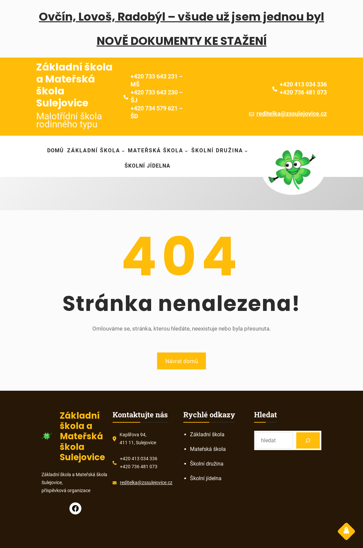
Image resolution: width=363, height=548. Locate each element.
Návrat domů (181, 361)
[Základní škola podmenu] (96, 151)
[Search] (308, 440)
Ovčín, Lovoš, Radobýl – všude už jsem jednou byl (181, 17)
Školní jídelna (206, 478)
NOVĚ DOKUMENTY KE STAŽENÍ (182, 41)
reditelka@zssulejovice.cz (291, 113)
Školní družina (207, 464)
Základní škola (207, 434)
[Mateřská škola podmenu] (158, 151)
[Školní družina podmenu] (219, 151)
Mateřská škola (208, 449)
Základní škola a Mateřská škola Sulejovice (74, 85)
